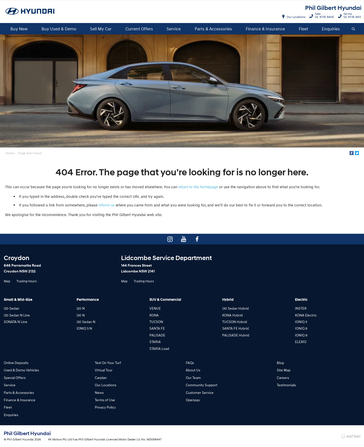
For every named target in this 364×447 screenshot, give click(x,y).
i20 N (81, 308)
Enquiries (331, 28)
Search (351, 29)
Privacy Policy (105, 407)
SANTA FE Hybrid (235, 328)
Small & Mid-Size (18, 299)
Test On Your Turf (108, 362)
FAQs (190, 362)
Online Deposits (16, 362)
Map (7, 281)
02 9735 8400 (323, 16)
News (99, 392)
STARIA (155, 341)
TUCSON (156, 322)
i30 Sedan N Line (17, 315)
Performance (88, 299)
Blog (280, 362)
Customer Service (200, 392)
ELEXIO (300, 341)
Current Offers (139, 28)
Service (174, 28)
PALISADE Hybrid (235, 335)
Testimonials (286, 385)
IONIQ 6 (301, 328)
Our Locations (296, 17)
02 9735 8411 (351, 16)
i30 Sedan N (86, 322)
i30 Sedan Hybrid (235, 308)
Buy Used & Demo (58, 28)
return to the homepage (198, 186)
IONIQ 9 (301, 335)
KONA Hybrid (232, 315)
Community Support (201, 385)
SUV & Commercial (165, 299)
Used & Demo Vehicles (21, 370)
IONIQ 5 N (84, 328)
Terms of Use (105, 400)
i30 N (81, 315)
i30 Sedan (11, 308)
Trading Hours (26, 281)
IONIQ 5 (301, 322)
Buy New (19, 28)
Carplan (101, 377)
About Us (193, 370)
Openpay (193, 400)
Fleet (303, 28)
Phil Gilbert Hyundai (333, 8)
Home (10, 153)
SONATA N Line (15, 322)
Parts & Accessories (213, 28)
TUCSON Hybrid (234, 322)
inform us (107, 205)
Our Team (193, 377)
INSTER (301, 308)
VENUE (155, 308)
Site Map (283, 370)
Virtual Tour (103, 370)
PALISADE (157, 335)
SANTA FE (157, 328)
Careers (283, 377)
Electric (301, 299)
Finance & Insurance (265, 28)
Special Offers (15, 377)
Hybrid (228, 299)
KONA (154, 315)
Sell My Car (100, 28)
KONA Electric (306, 315)
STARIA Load (159, 348)
